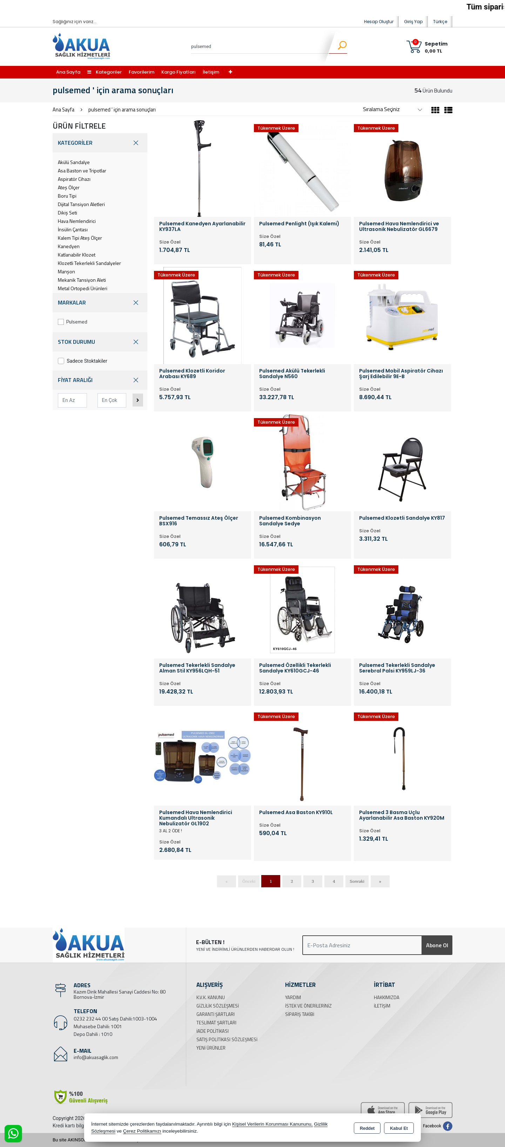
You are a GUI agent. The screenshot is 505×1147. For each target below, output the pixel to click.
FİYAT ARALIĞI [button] (100, 380)
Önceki (248, 881)
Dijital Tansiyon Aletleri (81, 204)
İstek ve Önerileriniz (308, 1005)
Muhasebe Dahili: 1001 (98, 1026)
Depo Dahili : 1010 (93, 1034)
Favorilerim (141, 72)
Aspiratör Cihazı (74, 179)
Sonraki (357, 881)
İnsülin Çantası (73, 229)
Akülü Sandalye (74, 162)
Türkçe (440, 22)
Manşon (66, 271)
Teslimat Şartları (216, 1022)
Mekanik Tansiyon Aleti (82, 280)
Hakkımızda (386, 997)
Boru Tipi (67, 195)
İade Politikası (212, 1031)
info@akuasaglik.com (96, 1057)
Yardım (293, 997)
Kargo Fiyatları (178, 72)
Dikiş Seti (67, 212)
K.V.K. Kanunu (210, 997)
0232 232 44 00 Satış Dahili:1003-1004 (115, 1018)
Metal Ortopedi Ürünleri (82, 288)
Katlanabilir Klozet (76, 254)
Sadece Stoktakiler (82, 361)
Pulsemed (72, 321)
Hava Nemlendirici (77, 221)
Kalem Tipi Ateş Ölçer (80, 237)
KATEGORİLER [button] (100, 143)
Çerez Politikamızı (142, 1131)
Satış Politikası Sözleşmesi (226, 1039)
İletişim (211, 72)
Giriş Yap (413, 22)
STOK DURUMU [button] (100, 342)
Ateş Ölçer (69, 187)
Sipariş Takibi (299, 1014)
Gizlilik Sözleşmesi (217, 1005)
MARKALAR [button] (100, 302)
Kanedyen (69, 246)
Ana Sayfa (68, 72)
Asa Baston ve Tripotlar (82, 170)
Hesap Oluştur (378, 22)
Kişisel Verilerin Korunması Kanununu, (272, 1124)
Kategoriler (104, 72)
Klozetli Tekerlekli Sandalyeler (89, 263)
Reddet (367, 1128)
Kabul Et (399, 1128)
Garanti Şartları (215, 1014)
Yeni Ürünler (210, 1047)
